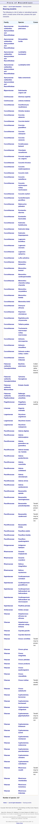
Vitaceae (7, 614)
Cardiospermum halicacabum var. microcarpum (24, 600)
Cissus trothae (23, 680)
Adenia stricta (23, 481)
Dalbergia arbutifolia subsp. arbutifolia (24, 396)
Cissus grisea (23, 649)
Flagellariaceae (9, 402)
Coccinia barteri (23, 121)
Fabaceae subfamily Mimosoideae (8, 387)
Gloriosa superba (24, 96)
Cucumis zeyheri (24, 194)
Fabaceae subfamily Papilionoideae (9, 396)
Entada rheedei (23, 385)
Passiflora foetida (24, 535)
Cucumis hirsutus (24, 162)
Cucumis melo (23, 173)
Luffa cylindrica (23, 258)
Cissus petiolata (24, 659)
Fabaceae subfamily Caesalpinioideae (10, 366)
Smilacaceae (8, 610)
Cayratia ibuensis (24, 635)
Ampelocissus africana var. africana (23, 616)
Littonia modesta (24, 101)
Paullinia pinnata (24, 606)
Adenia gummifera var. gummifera (23, 443)
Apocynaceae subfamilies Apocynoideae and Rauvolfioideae (9, 31)
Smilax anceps (23, 610)
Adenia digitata (23, 431)
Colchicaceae (8, 96)
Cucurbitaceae (9, 105)
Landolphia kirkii (24, 65)
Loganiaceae (8, 414)
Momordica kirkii (24, 301)
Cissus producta (24, 663)
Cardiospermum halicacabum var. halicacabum (24, 591)
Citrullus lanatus (24, 111)
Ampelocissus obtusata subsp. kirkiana (24, 624)
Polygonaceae (9, 545)
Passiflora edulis (24, 531)
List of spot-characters (15, 6)
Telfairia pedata (23, 324)
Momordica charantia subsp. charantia (24, 283)
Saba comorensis (24, 77)
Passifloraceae (9, 431)
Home (5, 6)
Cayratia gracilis (24, 630)
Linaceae (7, 408)
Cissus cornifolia (24, 639)
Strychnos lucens (24, 420)
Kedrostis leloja (23, 229)
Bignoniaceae (8, 90)
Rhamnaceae (8, 551)
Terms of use (19, 823)
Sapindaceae (8, 576)
